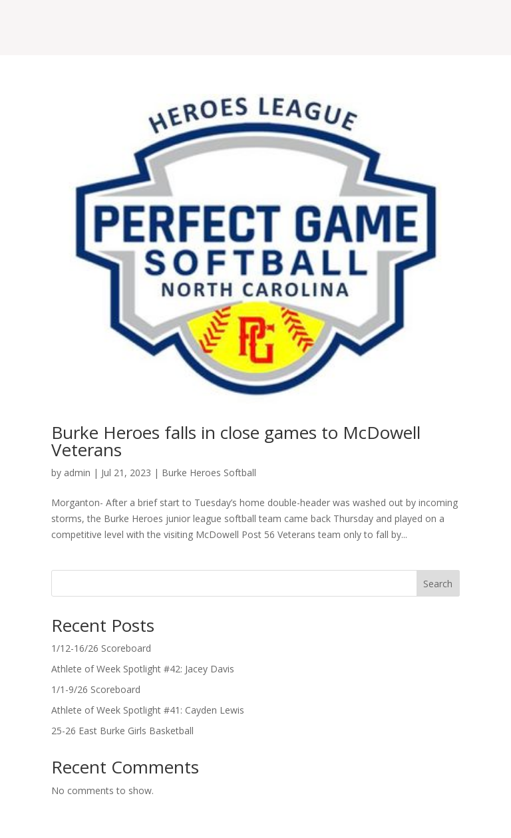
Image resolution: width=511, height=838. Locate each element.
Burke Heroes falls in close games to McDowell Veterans (236, 441)
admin (77, 472)
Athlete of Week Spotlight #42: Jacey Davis (142, 668)
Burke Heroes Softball (209, 472)
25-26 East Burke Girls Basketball (122, 730)
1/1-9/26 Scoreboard (95, 689)
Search (437, 583)
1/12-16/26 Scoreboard (101, 648)
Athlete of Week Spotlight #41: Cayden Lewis (147, 710)
